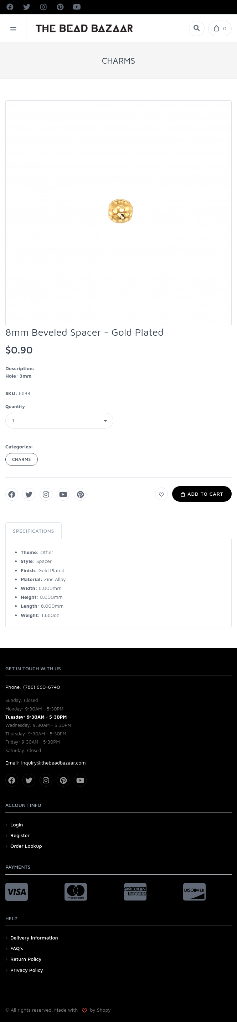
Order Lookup (26, 846)
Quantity (15, 406)
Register (20, 835)
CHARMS (21, 459)
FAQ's (16, 948)
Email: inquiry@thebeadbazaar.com (45, 763)
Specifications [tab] (33, 531)
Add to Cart (201, 494)
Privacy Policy (26, 970)
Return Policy (25, 959)
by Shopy (100, 1010)
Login (16, 824)
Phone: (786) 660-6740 (32, 687)
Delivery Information (34, 938)
